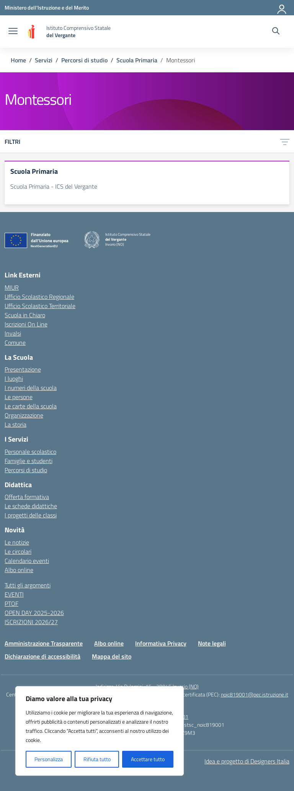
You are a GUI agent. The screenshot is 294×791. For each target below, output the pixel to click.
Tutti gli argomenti (28, 585)
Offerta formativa (27, 496)
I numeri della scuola (31, 387)
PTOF (11, 603)
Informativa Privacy (160, 643)
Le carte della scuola (31, 406)
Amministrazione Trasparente (44, 643)
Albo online (19, 569)
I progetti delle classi (31, 515)
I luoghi (14, 378)
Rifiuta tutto (97, 759)
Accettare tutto (148, 759)
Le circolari (18, 551)
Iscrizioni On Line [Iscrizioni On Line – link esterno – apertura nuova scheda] (26, 324)
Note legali (212, 643)
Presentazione (23, 369)
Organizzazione (24, 415)
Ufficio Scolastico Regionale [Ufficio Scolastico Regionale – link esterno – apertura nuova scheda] (39, 296)
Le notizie (17, 542)
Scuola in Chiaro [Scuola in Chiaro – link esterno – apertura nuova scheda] (25, 315)
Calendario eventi (27, 560)
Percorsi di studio (26, 470)
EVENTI (14, 594)
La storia (15, 424)
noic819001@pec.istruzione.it (254, 694)
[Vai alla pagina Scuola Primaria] (136, 60)
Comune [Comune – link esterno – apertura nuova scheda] (15, 342)
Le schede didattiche (31, 505)
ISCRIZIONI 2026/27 (31, 621)
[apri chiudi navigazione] (13, 31)
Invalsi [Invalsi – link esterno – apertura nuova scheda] (13, 333)
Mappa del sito (111, 656)
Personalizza (48, 759)
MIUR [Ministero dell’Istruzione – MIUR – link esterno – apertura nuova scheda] (12, 287)
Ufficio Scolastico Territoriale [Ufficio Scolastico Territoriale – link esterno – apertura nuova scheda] (40, 305)
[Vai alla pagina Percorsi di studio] (84, 60)
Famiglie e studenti (28, 460)
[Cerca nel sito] (276, 32)
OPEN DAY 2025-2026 (34, 612)
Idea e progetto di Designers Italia (246, 761)
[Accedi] (282, 7)
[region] (99, 731)
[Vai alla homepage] (33, 31)
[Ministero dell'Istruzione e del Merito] (47, 7)
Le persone (19, 396)
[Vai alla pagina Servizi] (43, 60)
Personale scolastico (30, 451)
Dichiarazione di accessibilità (42, 656)
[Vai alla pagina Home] (18, 60)
